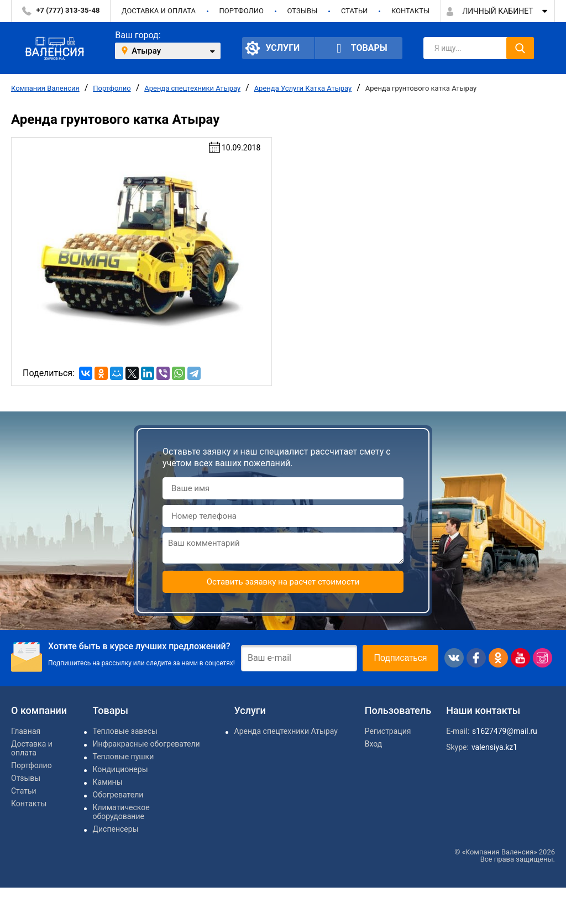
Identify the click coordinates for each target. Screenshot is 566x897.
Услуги (272, 48)
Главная (25, 731)
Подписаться (400, 658)
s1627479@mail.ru (504, 731)
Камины (108, 782)
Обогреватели (118, 794)
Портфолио (241, 11)
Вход (373, 743)
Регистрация (388, 731)
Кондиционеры (120, 769)
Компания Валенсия (45, 88)
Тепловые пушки (123, 756)
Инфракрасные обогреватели (146, 743)
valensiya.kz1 (494, 747)
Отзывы (302, 11)
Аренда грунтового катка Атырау (420, 88)
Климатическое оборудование (121, 812)
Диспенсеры (116, 829)
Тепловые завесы (125, 731)
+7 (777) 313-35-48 (68, 10)
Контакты (410, 11)
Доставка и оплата (159, 11)
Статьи (354, 11)
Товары (358, 48)
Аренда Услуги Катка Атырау (303, 88)
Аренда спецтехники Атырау (192, 88)
